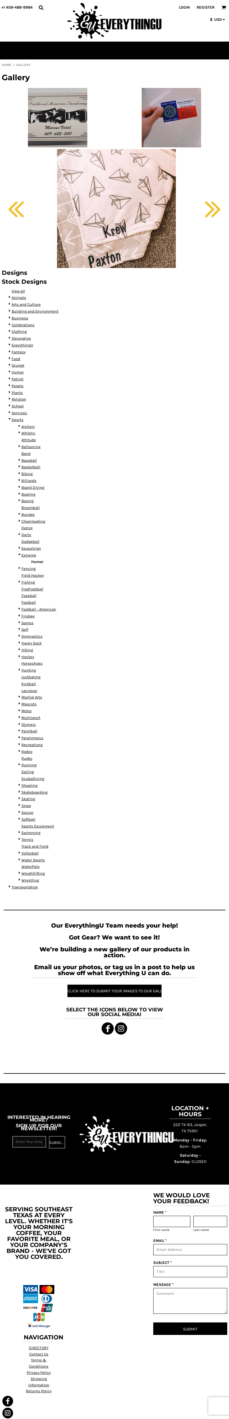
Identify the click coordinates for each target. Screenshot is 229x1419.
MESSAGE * (163, 1284)
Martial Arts (31, 697)
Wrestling (30, 880)
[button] (41, 7)
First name (161, 1230)
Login (184, 7)
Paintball (29, 731)
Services (19, 413)
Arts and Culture (26, 304)
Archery (28, 426)
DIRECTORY (38, 1348)
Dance (27, 528)
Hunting (28, 670)
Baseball (29, 460)
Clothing (19, 331)
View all (18, 291)
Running (29, 765)
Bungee (28, 514)
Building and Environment (35, 311)
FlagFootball (32, 589)
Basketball (30, 467)
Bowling (28, 494)
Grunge (18, 365)
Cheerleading (33, 521)
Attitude (28, 440)
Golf (24, 629)
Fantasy (19, 352)
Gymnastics (31, 636)
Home (7, 65)
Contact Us (38, 1354)
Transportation (25, 887)
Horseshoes (31, 663)
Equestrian (31, 548)
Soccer (27, 812)
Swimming (30, 832)
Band (26, 453)
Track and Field (34, 846)
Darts (26, 534)
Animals (19, 297)
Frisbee (28, 616)
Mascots (29, 704)
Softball (28, 819)
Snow (26, 805)
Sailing (27, 772)
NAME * (159, 1212)
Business (20, 318)
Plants (17, 392)
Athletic (28, 433)
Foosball (29, 595)
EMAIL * (160, 1240)
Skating (28, 799)
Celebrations (23, 325)
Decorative (21, 338)
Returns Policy (38, 1391)
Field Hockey (32, 575)
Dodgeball (30, 541)
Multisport (30, 717)
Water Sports (33, 860)
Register (205, 7)
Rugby (26, 758)
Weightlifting (33, 873)
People (17, 386)
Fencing (28, 568)
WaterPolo (30, 866)
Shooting (29, 785)
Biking (27, 474)
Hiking (27, 650)
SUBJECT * (162, 1262)
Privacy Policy (39, 1372)
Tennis (27, 839)
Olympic (28, 724)
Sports (17, 419)
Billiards (29, 480)
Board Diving (32, 487)
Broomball (30, 507)
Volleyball (30, 853)
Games (27, 623)
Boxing (27, 501)
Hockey (27, 657)
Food (16, 359)
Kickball (28, 684)
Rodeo (26, 751)
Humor (18, 372)
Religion (19, 399)
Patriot (17, 379)
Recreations (32, 744)
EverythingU (22, 345)
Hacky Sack (31, 643)
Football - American (38, 609)
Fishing (28, 582)
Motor (26, 711)
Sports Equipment (37, 826)
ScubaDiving (32, 778)
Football (28, 602)
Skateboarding (34, 792)
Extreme (28, 555)
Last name (201, 1230)
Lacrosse (29, 690)
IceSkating (30, 677)
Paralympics (32, 738)
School (18, 406)
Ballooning (30, 446)
